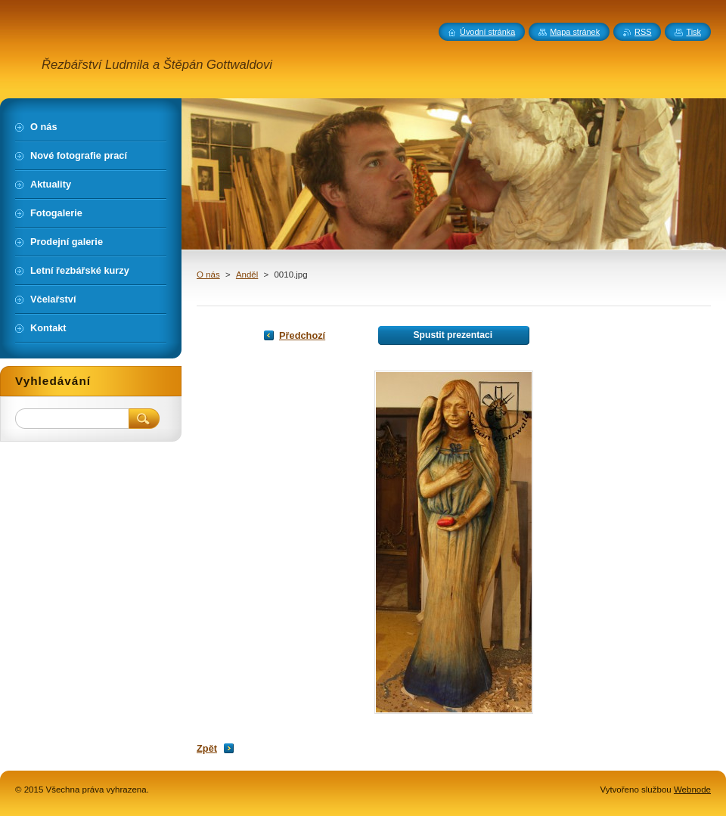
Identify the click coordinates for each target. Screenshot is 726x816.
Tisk (693, 31)
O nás (208, 274)
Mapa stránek (575, 31)
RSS (642, 31)
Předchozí (302, 335)
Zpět (207, 748)
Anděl (247, 274)
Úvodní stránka (487, 31)
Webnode (692, 789)
